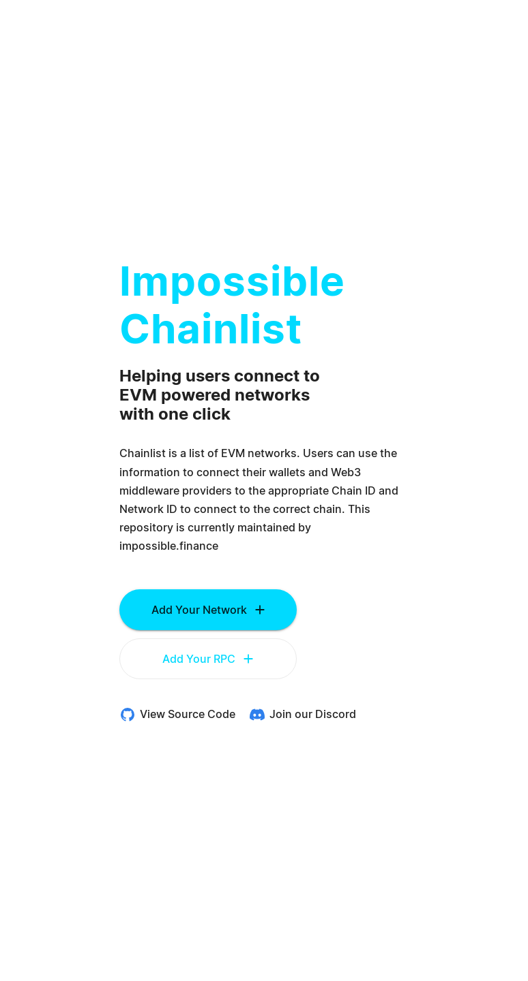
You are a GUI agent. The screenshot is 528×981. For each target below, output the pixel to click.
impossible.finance (168, 546)
